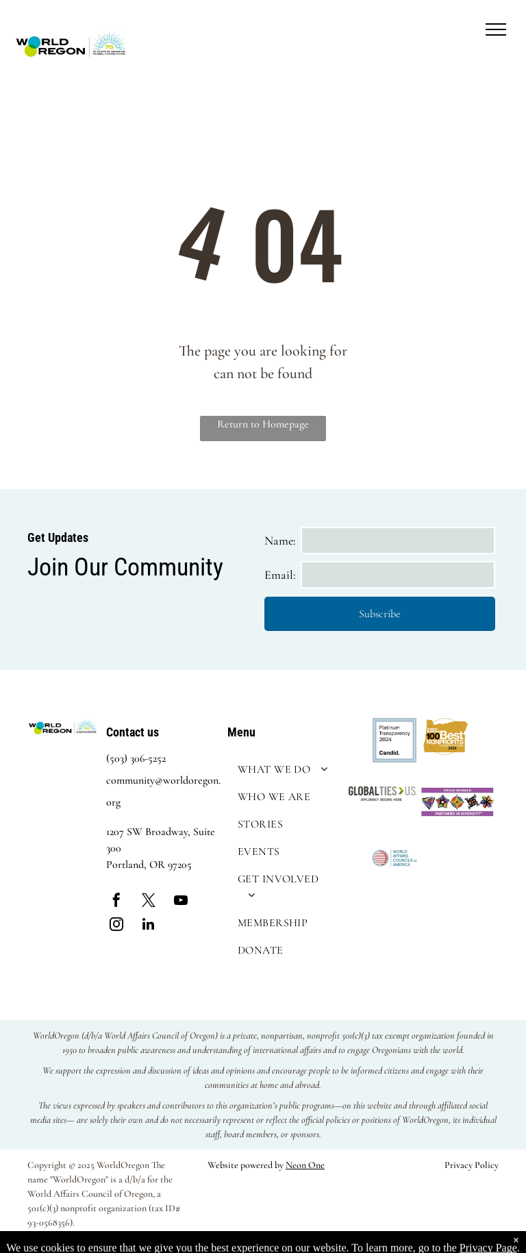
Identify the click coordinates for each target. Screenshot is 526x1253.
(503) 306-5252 (136, 758)
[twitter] (148, 902)
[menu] (496, 29)
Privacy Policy (471, 1165)
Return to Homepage (263, 424)
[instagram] (116, 926)
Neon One (305, 1165)
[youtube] (181, 902)
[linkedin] (148, 926)
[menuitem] (284, 769)
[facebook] (116, 902)
